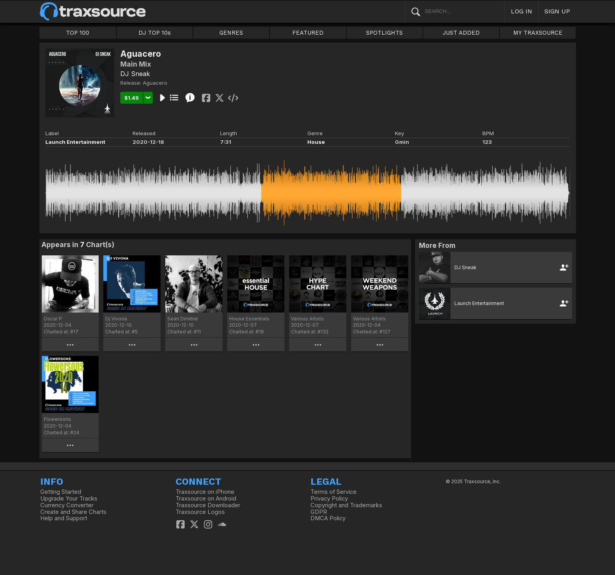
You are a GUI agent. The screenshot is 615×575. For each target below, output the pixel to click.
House (316, 142)
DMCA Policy (328, 518)
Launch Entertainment (75, 142)
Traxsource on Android (206, 498)
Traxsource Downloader (208, 505)
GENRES (231, 32)
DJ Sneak (135, 74)
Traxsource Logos (200, 511)
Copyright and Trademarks (346, 505)
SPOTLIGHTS (384, 32)
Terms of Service (333, 491)
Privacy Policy (329, 498)
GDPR (318, 511)
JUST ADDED (461, 32)
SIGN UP (557, 11)
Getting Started (60, 491)
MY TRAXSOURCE (538, 32)
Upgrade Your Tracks (68, 498)
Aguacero (155, 83)
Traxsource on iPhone (205, 491)
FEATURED (307, 32)
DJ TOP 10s (154, 32)
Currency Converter (66, 505)
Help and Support (63, 518)
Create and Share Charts (73, 511)
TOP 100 (77, 32)
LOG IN (521, 11)
